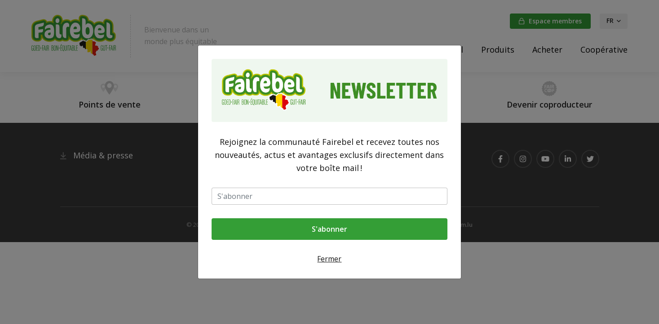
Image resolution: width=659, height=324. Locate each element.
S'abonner (329, 229)
